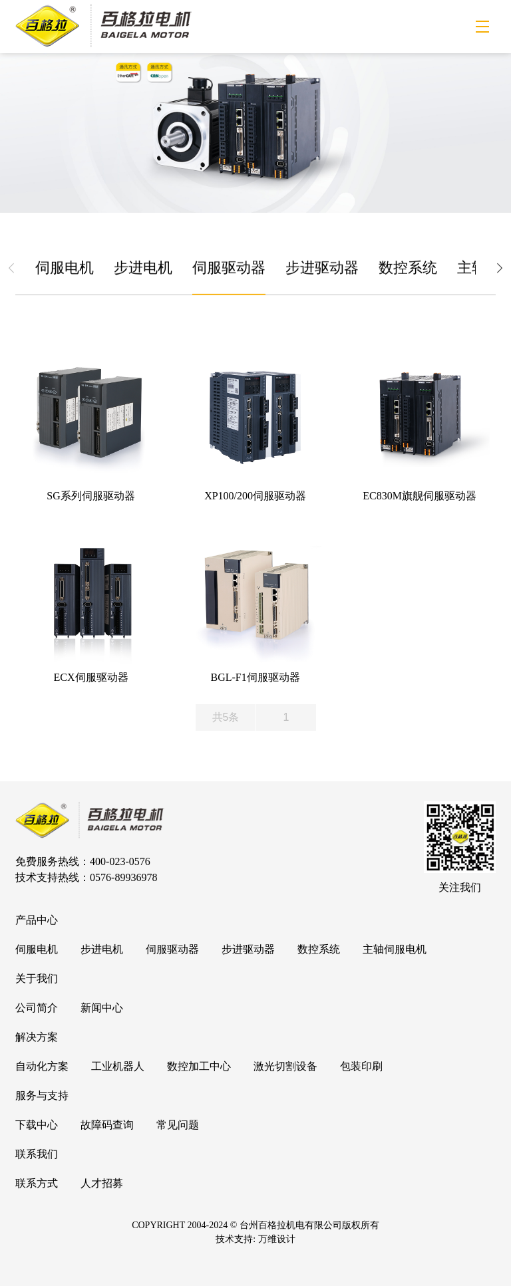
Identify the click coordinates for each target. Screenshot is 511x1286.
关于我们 (36, 978)
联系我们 (36, 1154)
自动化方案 (42, 1066)
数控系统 (408, 269)
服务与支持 (42, 1095)
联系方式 (36, 1183)
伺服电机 (64, 269)
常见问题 (177, 1124)
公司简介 (36, 1007)
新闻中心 (102, 1007)
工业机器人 (117, 1066)
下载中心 (36, 1124)
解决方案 (36, 1037)
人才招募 (102, 1183)
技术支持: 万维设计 (255, 1239)
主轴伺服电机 (394, 949)
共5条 (226, 717)
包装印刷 (361, 1066)
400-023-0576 (120, 861)
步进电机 (143, 269)
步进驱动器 (322, 269)
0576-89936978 (123, 877)
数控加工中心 (199, 1066)
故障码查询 (107, 1124)
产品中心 (36, 920)
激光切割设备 (285, 1066)
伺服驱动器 (228, 269)
